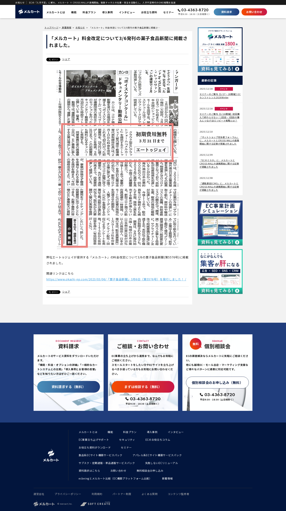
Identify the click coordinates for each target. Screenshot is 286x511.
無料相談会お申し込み (150, 470)
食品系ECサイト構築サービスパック (100, 455)
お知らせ (80, 27)
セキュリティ (127, 439)
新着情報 (66, 27)
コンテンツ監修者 (178, 494)
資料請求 (226, 12)
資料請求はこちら (89, 470)
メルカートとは (88, 432)
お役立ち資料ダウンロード (95, 447)
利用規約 (97, 494)
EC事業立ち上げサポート (94, 439)
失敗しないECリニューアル (161, 463)
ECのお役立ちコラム (157, 439)
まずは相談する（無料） (143, 386)
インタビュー (176, 432)
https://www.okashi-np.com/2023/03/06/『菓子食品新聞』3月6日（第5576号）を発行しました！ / (116, 279)
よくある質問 (150, 494)
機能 (110, 432)
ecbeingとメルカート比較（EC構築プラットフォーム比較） (115, 478)
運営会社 (39, 494)
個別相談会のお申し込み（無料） (217, 382)
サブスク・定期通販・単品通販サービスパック (107, 463)
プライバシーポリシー (68, 494)
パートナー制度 (122, 494)
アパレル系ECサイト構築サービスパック (157, 455)
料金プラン (130, 432)
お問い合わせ (254, 12)
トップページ (51, 27)
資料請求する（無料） (69, 386)
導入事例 (152, 432)
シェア (66, 59)
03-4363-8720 (195, 10)
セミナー (126, 447)
